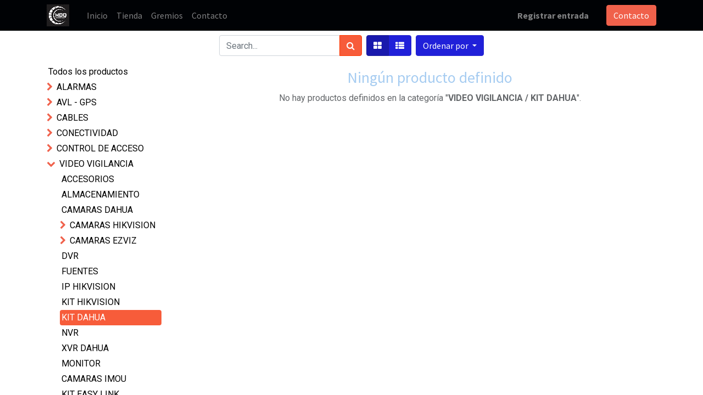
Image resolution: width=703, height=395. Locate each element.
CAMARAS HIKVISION (112, 225)
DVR (70, 256)
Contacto (631, 15)
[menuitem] (97, 15)
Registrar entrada (553, 15)
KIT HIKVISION (91, 302)
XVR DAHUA (85, 348)
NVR (70, 333)
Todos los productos (88, 71)
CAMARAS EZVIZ (103, 240)
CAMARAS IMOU (94, 379)
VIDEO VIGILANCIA (96, 164)
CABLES (72, 117)
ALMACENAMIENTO (101, 194)
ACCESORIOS (88, 179)
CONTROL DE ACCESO (100, 148)
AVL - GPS (77, 102)
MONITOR (81, 363)
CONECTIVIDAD (87, 133)
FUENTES (80, 271)
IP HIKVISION (88, 286)
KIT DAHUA (83, 317)
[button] (450, 45)
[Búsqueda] (350, 45)
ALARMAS (77, 87)
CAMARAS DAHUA (97, 210)
